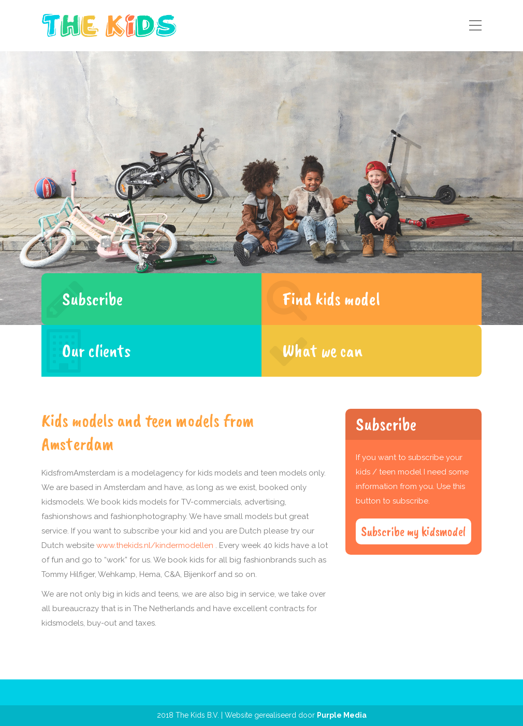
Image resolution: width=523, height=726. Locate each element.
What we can (322, 350)
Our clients (96, 350)
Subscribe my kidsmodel (413, 531)
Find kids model (331, 298)
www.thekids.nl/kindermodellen (154, 545)
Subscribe (92, 298)
